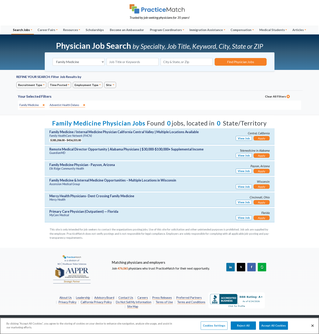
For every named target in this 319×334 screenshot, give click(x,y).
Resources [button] (70, 30)
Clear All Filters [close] (277, 96)
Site (109, 85)
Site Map (132, 306)
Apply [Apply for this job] (261, 138)
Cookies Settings (214, 327)
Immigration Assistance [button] (206, 30)
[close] (32, 105)
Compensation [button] (241, 30)
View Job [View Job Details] (244, 138)
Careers (142, 297)
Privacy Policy (67, 302)
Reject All (243, 327)
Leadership (83, 297)
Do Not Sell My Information (133, 302)
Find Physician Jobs (240, 62)
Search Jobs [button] (21, 30)
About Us (65, 297)
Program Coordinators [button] (166, 30)
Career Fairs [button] (46, 30)
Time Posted (58, 85)
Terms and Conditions (191, 302)
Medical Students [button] (272, 30)
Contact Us (125, 297)
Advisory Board (104, 297)
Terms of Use (164, 302)
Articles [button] (298, 30)
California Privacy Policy (96, 302)
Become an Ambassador (127, 30)
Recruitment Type (30, 85)
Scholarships (95, 30)
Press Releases (162, 297)
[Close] (312, 327)
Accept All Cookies (273, 327)
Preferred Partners (189, 297)
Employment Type (86, 85)
